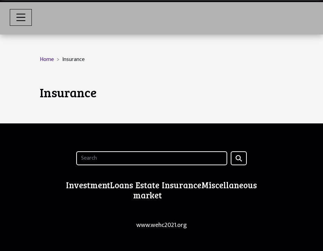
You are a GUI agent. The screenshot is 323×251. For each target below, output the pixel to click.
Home (47, 59)
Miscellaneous (229, 185)
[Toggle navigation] (21, 17)
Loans (121, 185)
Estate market (147, 190)
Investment (88, 185)
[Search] (151, 158)
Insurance (181, 185)
